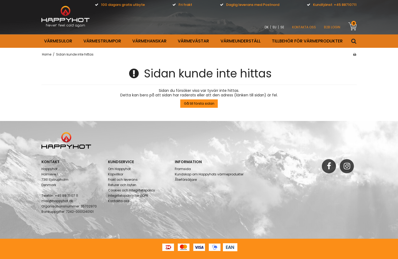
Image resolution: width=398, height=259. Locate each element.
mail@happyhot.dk (57, 201)
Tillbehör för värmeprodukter (307, 41)
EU (274, 27)
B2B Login (332, 27)
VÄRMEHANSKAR (149, 41)
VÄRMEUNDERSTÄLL (241, 41)
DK (267, 27)
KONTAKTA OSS (304, 27)
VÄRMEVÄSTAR (193, 41)
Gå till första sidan (199, 103)
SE (282, 27)
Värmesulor (58, 41)
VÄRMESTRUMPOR (102, 41)
